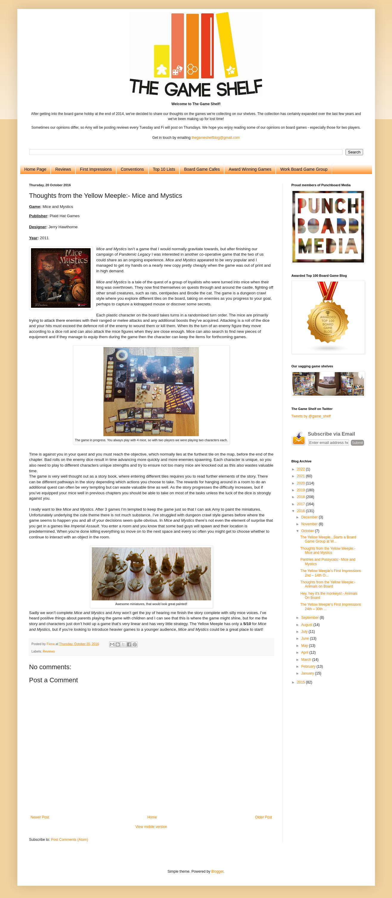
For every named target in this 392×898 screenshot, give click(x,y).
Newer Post (40, 817)
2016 (301, 511)
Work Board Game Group (303, 169)
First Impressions (96, 169)
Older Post (263, 817)
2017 (301, 504)
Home (152, 817)
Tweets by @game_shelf (311, 416)
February (308, 666)
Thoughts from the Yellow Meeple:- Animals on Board (327, 584)
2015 (301, 682)
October (308, 531)
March (306, 660)
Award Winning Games (250, 169)
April (305, 652)
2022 (301, 469)
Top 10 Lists (164, 169)
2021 (301, 476)
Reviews (63, 169)
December (310, 517)
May (305, 646)
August (307, 625)
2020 (301, 483)
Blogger (217, 871)
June (305, 638)
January (308, 673)
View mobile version (151, 827)
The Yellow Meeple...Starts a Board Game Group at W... (328, 539)
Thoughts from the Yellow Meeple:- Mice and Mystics (327, 550)
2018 (301, 497)
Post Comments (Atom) (69, 840)
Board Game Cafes (202, 169)
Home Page (35, 169)
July (305, 632)
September (310, 618)
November (310, 524)
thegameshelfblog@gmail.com (216, 138)
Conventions (132, 169)
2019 (301, 490)
